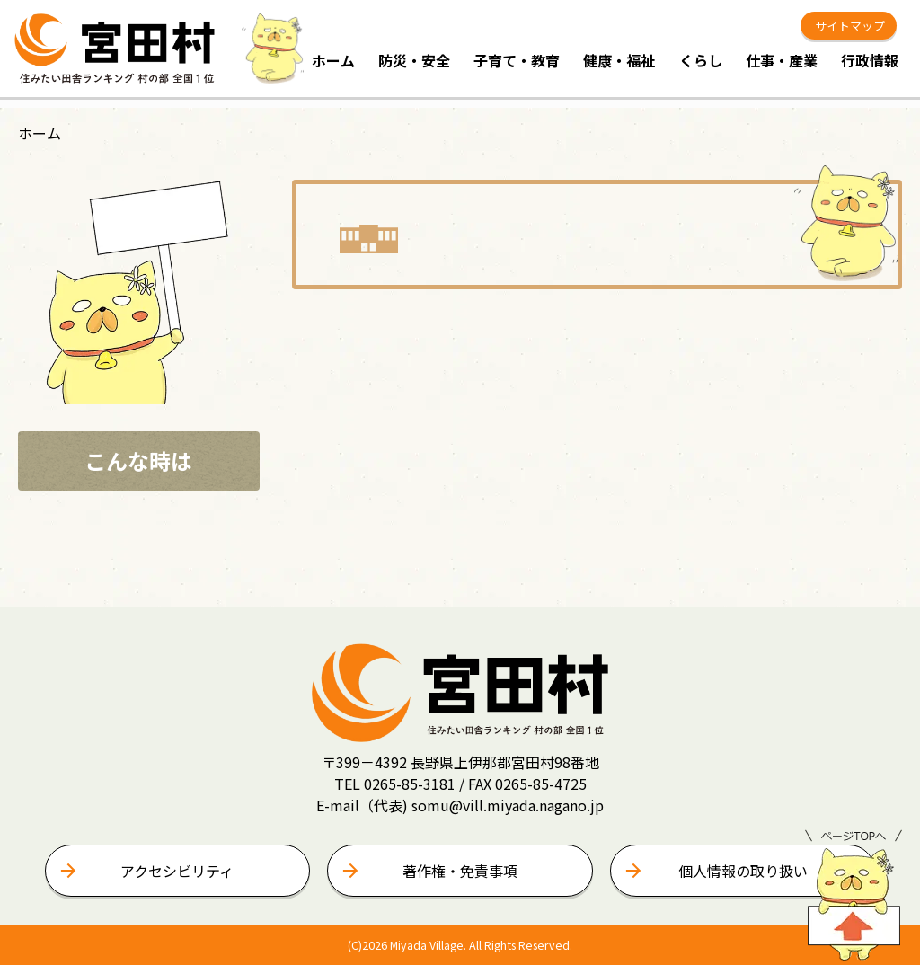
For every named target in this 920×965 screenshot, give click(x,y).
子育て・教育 (516, 60)
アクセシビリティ (177, 870)
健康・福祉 (619, 60)
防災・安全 (414, 60)
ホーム (333, 60)
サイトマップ (848, 25)
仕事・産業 (782, 60)
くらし (700, 60)
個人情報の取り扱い (743, 870)
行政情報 (869, 60)
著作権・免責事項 (460, 870)
